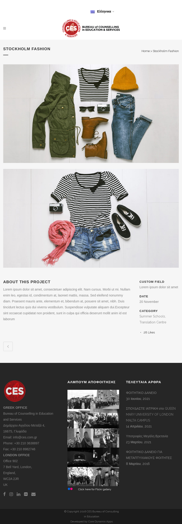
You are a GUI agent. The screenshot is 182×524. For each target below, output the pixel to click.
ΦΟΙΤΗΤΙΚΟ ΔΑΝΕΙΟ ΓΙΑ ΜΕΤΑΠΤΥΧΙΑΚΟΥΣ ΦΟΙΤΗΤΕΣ (149, 455)
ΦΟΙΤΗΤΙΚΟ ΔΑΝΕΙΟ (141, 393)
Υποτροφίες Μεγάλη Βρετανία (147, 436)
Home (146, 51)
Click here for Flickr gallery (94, 489)
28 (149, 332)
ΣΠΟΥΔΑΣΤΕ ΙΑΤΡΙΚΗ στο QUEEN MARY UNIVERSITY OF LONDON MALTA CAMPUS (151, 414)
